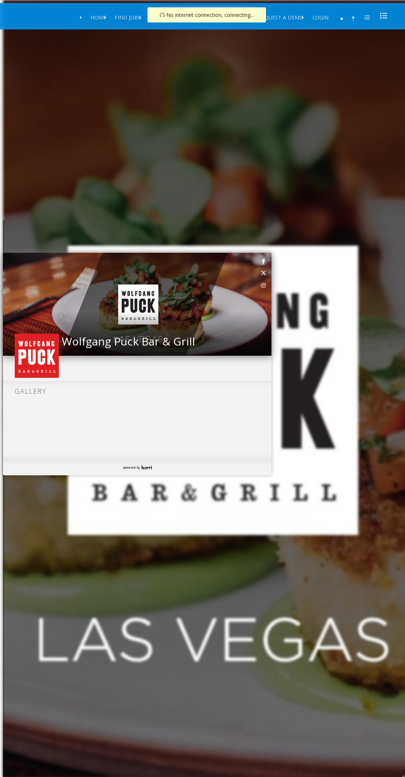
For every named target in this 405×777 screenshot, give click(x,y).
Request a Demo (280, 17)
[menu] (381, 16)
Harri (147, 467)
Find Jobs (128, 17)
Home (98, 17)
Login (320, 17)
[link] (263, 261)
